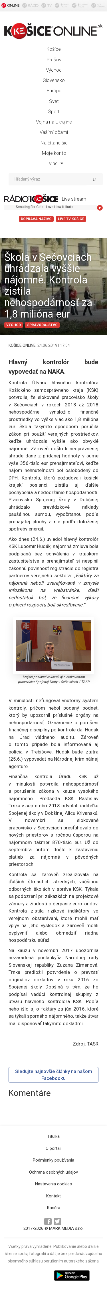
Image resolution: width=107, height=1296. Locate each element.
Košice (53, 49)
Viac (56, 163)
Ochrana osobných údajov (53, 1172)
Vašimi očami (54, 132)
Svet (54, 101)
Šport (54, 111)
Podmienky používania (53, 1160)
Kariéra (53, 1207)
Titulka (53, 1136)
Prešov (54, 59)
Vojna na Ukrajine (54, 122)
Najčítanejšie (54, 143)
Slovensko (54, 80)
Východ (54, 70)
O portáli (53, 1148)
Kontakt (53, 1196)
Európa (54, 90)
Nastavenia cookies (53, 1184)
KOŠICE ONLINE (22, 345)
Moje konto (54, 153)
